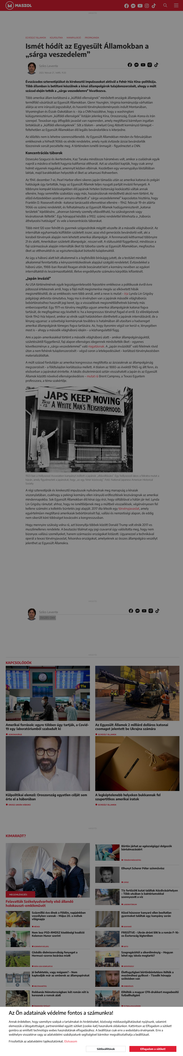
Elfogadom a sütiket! (152, 1048)
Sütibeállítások (106, 1048)
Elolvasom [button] (70, 1041)
